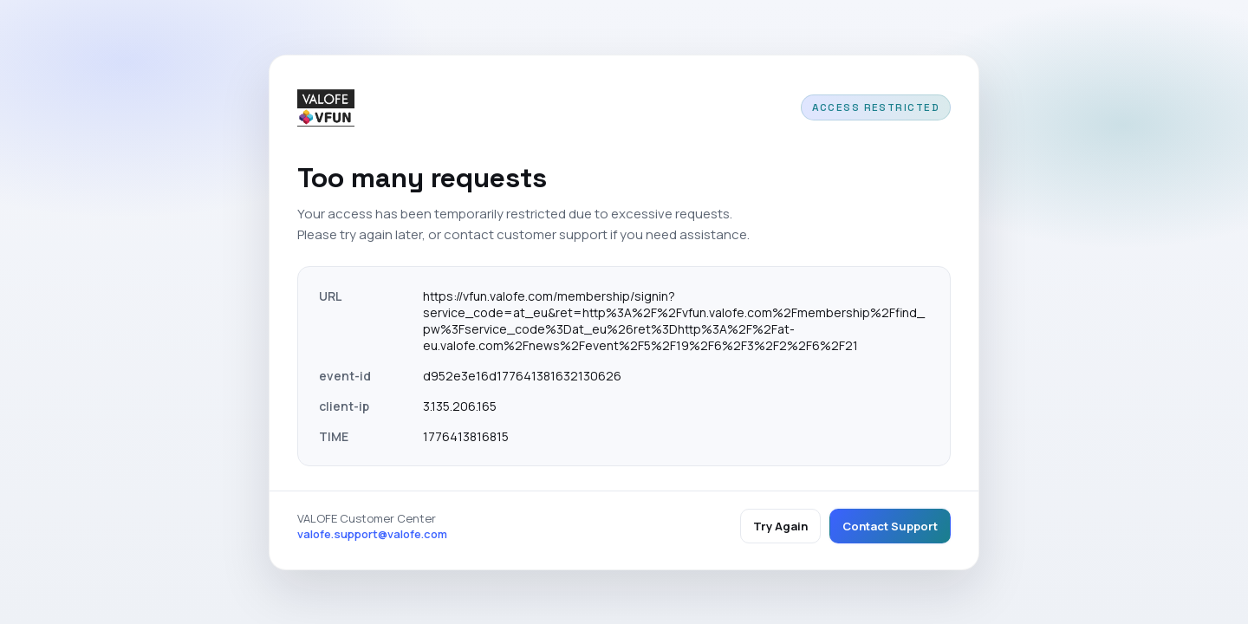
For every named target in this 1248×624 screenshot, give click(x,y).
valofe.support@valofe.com (372, 534)
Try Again (780, 526)
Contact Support (890, 526)
